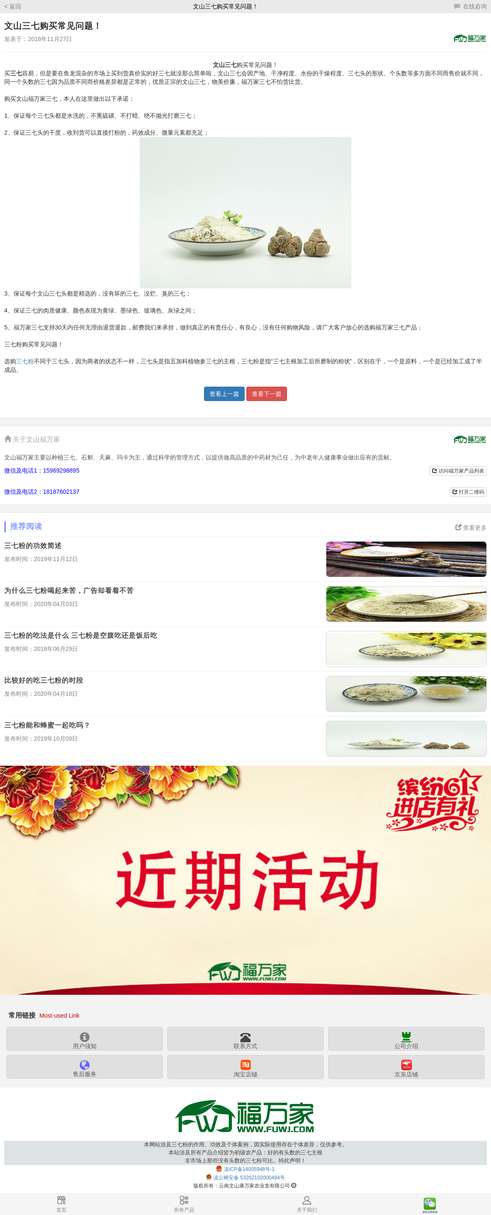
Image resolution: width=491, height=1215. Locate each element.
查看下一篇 (266, 393)
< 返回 (12, 6)
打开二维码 (468, 492)
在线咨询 (470, 6)
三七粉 (25, 361)
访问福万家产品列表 (458, 471)
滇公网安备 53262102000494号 (249, 1178)
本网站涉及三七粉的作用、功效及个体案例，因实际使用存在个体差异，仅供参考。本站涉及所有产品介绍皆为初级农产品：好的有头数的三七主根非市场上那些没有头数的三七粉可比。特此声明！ (246, 1152)
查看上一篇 (224, 393)
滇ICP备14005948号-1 (249, 1169)
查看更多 (471, 527)
